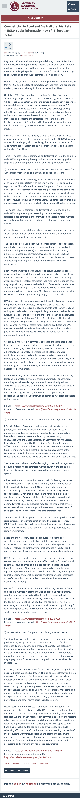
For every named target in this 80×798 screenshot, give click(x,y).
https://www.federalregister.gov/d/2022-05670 (38, 750)
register (31, 783)
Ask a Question (35, 17)
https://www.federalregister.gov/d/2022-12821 (27, 757)
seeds (34, 763)
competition (16, 763)
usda (7, 763)
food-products (44, 763)
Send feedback (8, 795)
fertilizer (26, 763)
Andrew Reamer (26, 53)
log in (17, 783)
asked (6, 53)
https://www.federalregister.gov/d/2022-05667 (38, 619)
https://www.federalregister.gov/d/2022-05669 (38, 406)
